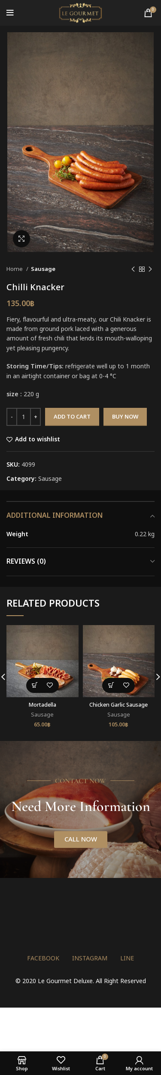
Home (15, 269)
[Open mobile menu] (10, 12)
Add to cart (72, 417)
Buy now (125, 417)
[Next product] (150, 269)
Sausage (43, 269)
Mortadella (42, 705)
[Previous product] (133, 269)
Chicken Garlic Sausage (118, 705)
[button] (35, 685)
